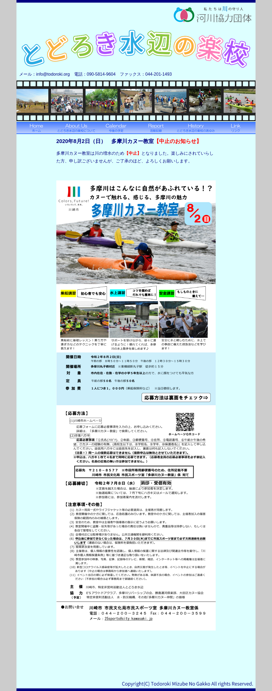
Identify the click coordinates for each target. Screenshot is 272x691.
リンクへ (236, 128)
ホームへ (36, 128)
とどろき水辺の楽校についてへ (76, 128)
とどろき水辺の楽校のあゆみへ (196, 128)
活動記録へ (156, 128)
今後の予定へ (116, 128)
